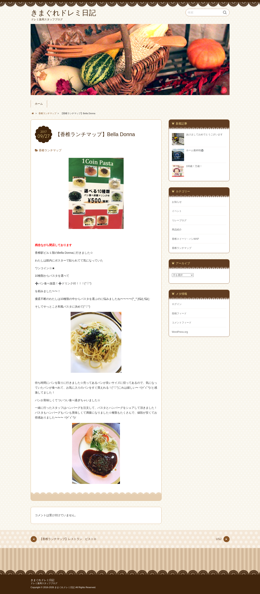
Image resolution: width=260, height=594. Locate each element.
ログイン (177, 304)
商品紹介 (177, 229)
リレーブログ (179, 220)
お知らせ (177, 202)
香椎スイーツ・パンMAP (185, 238)
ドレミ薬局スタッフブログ (44, 583)
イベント (177, 211)
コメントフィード (181, 322)
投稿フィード (179, 313)
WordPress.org (180, 332)
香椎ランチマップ (50, 150)
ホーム (39, 103)
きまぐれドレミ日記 (42, 580)
